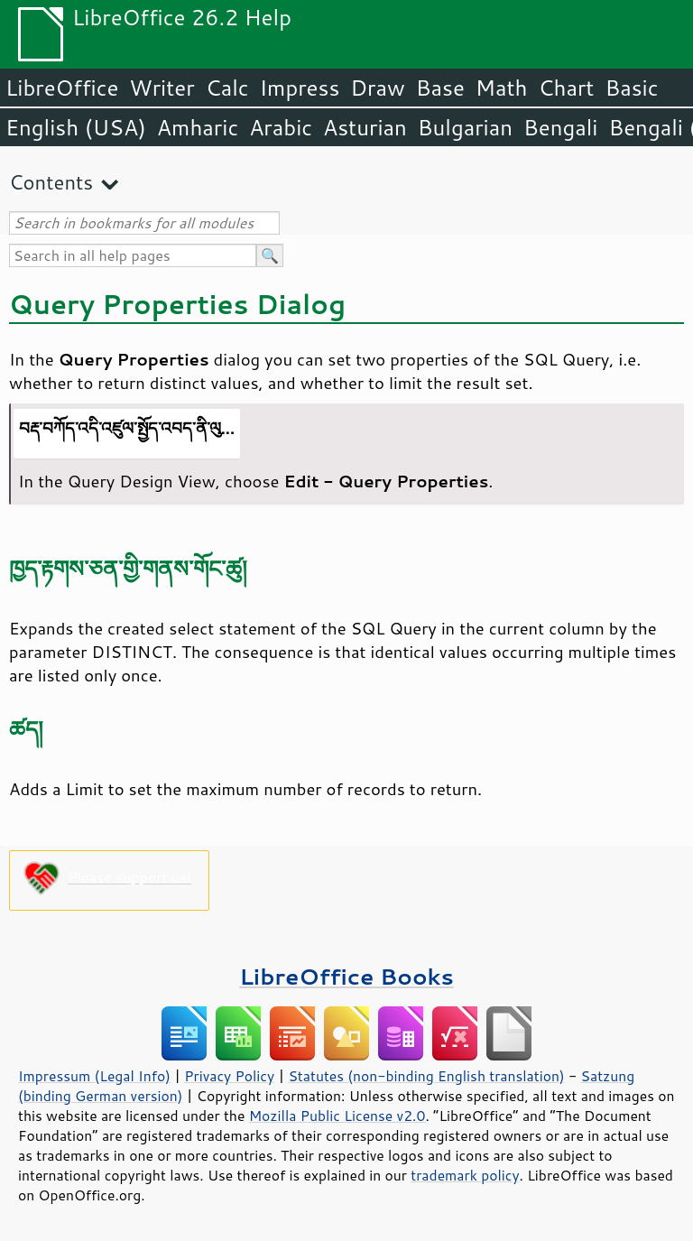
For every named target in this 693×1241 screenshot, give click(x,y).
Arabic (280, 127)
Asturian (365, 127)
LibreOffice (61, 87)
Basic (631, 87)
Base (440, 87)
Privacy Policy (229, 1076)
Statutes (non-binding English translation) (426, 1076)
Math (502, 87)
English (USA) (75, 127)
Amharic (197, 127)
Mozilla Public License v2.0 (337, 1115)
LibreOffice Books (346, 976)
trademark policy (465, 1175)
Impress (300, 87)
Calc (227, 87)
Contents (51, 182)
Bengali (560, 127)
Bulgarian (465, 127)
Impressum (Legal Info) (94, 1076)
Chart (566, 87)
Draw (377, 87)
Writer (161, 87)
